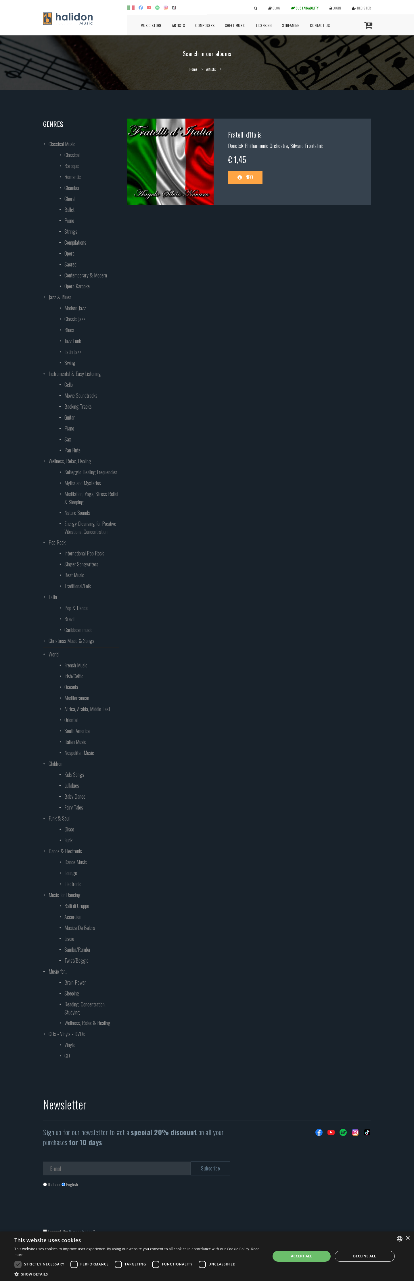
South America (77, 730)
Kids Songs (74, 774)
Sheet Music (235, 25)
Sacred (70, 264)
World (54, 654)
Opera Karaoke (77, 286)
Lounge (70, 873)
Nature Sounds (77, 512)
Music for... (58, 971)
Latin (53, 597)
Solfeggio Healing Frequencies (90, 472)
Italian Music (75, 741)
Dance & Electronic (65, 851)
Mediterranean (76, 698)
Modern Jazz (75, 308)
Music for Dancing (64, 895)
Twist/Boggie (76, 960)
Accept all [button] (301, 1256)
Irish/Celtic (73, 676)
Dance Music (75, 862)
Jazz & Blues (60, 297)
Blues (69, 330)
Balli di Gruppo (76, 905)
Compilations (75, 242)
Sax (67, 439)
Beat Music (74, 575)
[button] (138, 1274)
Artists (178, 25)
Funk (68, 840)
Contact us (320, 25)
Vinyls (69, 1044)
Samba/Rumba (77, 949)
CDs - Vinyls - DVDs (67, 1034)
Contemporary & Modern (85, 275)
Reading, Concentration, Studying (85, 1008)
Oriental (71, 720)
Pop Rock (57, 542)
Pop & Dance (76, 608)
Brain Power (75, 982)
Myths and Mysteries (82, 483)
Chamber (72, 187)
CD (67, 1055)
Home (193, 69)
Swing (69, 362)
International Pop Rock (84, 553)
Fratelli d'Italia (245, 134)
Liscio (69, 938)
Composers (204, 25)
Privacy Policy (80, 1231)
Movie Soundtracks (80, 395)
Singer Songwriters (81, 564)
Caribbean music (78, 629)
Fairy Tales (73, 807)
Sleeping (71, 993)
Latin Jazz (72, 351)
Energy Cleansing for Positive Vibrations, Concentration (90, 527)
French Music (75, 665)
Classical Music (62, 144)
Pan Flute (72, 450)
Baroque (71, 166)
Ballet (69, 209)
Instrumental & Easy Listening (75, 373)
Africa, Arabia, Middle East (87, 709)
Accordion (72, 916)
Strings (70, 231)
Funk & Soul (59, 818)
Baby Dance (74, 796)
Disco (69, 829)
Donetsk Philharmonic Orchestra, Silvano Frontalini (275, 145)
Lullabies (71, 785)
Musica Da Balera (79, 927)
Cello (68, 384)
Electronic (72, 884)
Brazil (69, 619)
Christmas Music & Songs (71, 640)
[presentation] (87, 1211)
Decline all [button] (364, 1256)
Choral (69, 198)
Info (245, 177)
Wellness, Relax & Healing (87, 1023)
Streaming (291, 25)
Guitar (69, 417)
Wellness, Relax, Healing (70, 461)
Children (55, 763)
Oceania (71, 687)
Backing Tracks (78, 406)
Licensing (264, 25)
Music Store (151, 25)
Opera (69, 253)
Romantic (72, 176)
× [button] (407, 1238)
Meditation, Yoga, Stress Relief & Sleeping (91, 498)
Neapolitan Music (79, 752)
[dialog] (207, 1256)
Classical (72, 155)
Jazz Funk (72, 340)
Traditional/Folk (77, 586)
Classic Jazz (74, 319)
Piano (69, 220)
